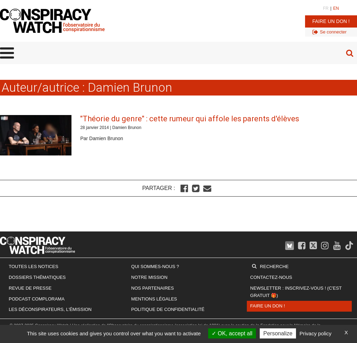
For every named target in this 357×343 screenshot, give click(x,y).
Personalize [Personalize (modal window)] (278, 333)
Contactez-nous (271, 277)
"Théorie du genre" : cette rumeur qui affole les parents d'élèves (189, 118)
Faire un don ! (331, 21)
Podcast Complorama (36, 299)
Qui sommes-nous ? (155, 266)
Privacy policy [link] (315, 333)
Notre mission (149, 277)
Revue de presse (30, 288)
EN (336, 8)
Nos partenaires (152, 288)
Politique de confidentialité (167, 309)
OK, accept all (232, 333)
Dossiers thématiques (37, 277)
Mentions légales (154, 299)
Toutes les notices (33, 266)
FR (325, 8)
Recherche (274, 266)
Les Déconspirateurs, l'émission (50, 309)
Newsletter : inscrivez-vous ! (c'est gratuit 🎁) (296, 291)
